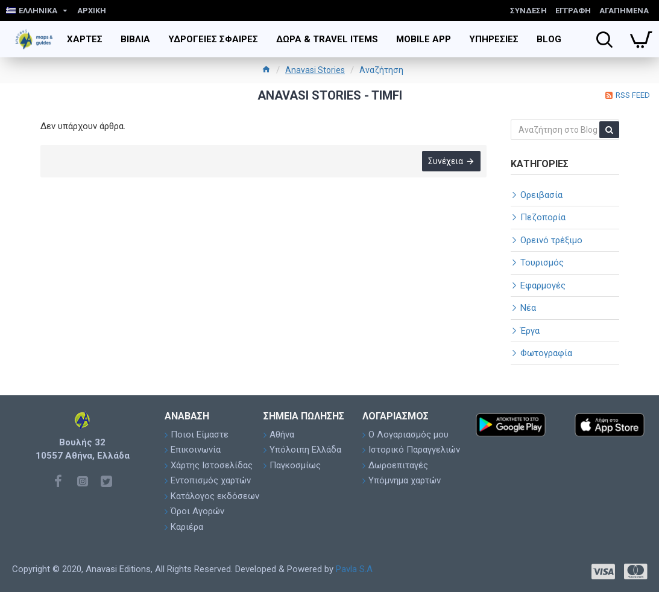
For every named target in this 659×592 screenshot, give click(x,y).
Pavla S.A (354, 569)
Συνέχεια (445, 161)
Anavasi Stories (315, 70)
